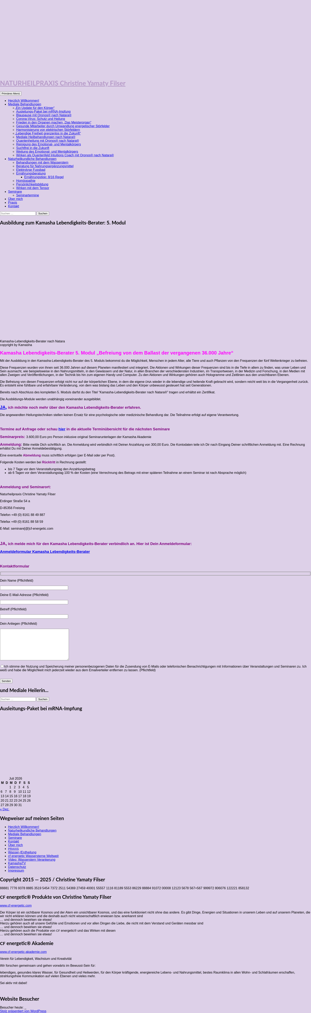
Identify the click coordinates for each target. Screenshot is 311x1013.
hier (61, 429)
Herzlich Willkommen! (23, 100)
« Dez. (4, 809)
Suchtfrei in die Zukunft (32, 148)
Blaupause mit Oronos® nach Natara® (44, 115)
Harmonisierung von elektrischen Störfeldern (48, 129)
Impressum (16, 870)
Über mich (15, 199)
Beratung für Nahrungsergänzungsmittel (45, 166)
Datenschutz (17, 867)
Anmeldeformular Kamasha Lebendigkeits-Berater (45, 551)
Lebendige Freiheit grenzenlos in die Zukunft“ (48, 133)
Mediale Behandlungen (24, 104)
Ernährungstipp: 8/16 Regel (44, 177)
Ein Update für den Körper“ (35, 108)
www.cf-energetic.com (16, 905)
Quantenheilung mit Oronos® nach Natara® (47, 140)
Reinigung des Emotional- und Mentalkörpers (48, 144)
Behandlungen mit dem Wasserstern (42, 162)
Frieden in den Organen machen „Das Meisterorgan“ (53, 122)
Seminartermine (27, 195)
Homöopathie (25, 180)
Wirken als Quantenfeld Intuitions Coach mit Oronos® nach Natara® (65, 155)
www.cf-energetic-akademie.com (23, 952)
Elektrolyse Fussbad (30, 169)
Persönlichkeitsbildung (32, 184)
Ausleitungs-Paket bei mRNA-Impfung (43, 111)
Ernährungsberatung (31, 173)
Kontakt (13, 206)
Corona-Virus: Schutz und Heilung (40, 119)
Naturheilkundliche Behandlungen (32, 159)
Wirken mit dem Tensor (32, 188)
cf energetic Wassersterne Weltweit (33, 856)
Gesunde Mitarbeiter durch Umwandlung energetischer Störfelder (63, 126)
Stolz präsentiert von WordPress (23, 1011)
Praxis (12, 202)
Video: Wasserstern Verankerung (31, 859)
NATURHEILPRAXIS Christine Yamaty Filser (62, 83)
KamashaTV (17, 863)
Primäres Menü (11, 93)
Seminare (15, 191)
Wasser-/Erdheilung (22, 852)
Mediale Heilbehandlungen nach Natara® (45, 137)
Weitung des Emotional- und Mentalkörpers (47, 151)
